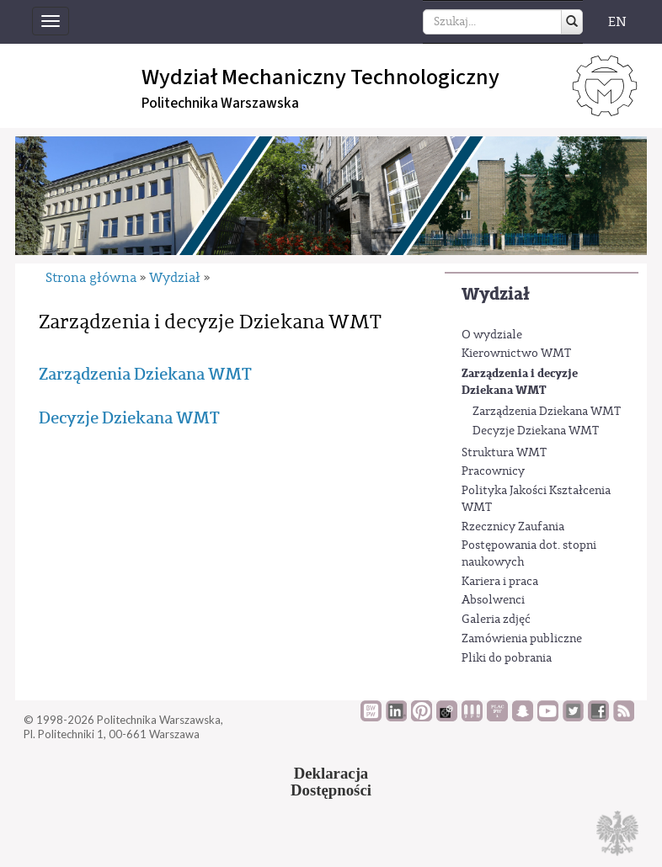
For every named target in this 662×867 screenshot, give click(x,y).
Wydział (496, 294)
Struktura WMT (504, 452)
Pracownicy (493, 471)
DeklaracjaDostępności (331, 782)
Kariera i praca (500, 581)
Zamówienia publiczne (522, 638)
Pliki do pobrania (507, 658)
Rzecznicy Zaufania (513, 527)
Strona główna (90, 277)
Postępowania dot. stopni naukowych (529, 554)
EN (617, 21)
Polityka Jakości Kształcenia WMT (536, 499)
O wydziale (492, 335)
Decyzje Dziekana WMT (535, 431)
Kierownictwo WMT (516, 353)
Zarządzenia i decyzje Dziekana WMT (520, 381)
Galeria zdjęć (496, 619)
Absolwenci (493, 600)
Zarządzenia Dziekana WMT (546, 411)
